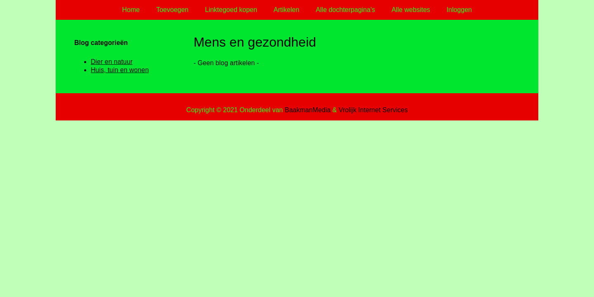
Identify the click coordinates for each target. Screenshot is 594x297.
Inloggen (459, 9)
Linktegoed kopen (231, 9)
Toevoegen (172, 9)
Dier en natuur (111, 61)
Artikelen (286, 9)
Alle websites (410, 9)
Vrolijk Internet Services (373, 109)
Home (131, 9)
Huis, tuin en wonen (120, 69)
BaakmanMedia (307, 109)
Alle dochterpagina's (345, 9)
